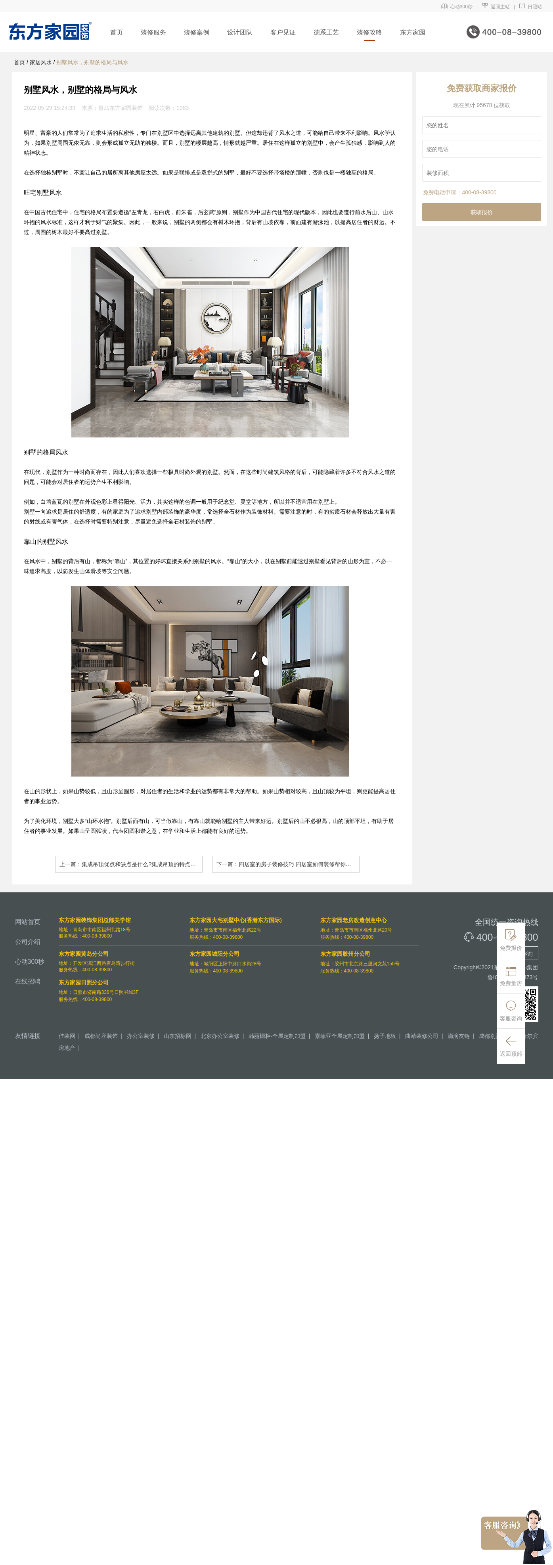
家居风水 (41, 62)
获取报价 (482, 212)
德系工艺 (326, 32)
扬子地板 (385, 1036)
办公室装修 (141, 1036)
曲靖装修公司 (421, 1036)
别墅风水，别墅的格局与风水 (92, 62)
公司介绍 (27, 941)
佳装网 (67, 1036)
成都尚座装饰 (101, 1036)
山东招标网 (177, 1036)
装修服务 (153, 32)
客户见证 (283, 32)
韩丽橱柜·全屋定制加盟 (277, 1036)
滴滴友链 (459, 1036)
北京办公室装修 (220, 1036)
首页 (116, 32)
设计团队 (240, 32)
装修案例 (196, 32)
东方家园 (412, 32)
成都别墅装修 (495, 1036)
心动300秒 (457, 7)
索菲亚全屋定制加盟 (340, 1036)
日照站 (530, 7)
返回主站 (496, 7)
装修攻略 (369, 32)
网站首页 (27, 922)
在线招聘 (27, 981)
